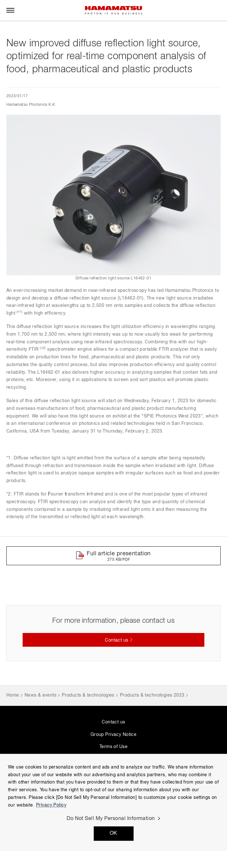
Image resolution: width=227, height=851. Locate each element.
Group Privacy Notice (113, 734)
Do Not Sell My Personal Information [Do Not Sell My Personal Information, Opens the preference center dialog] (111, 818)
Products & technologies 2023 (152, 695)
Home (12, 695)
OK (113, 833)
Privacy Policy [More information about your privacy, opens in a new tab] (51, 805)
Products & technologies (88, 695)
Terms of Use (113, 747)
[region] (113, 802)
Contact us (113, 722)
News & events (40, 695)
